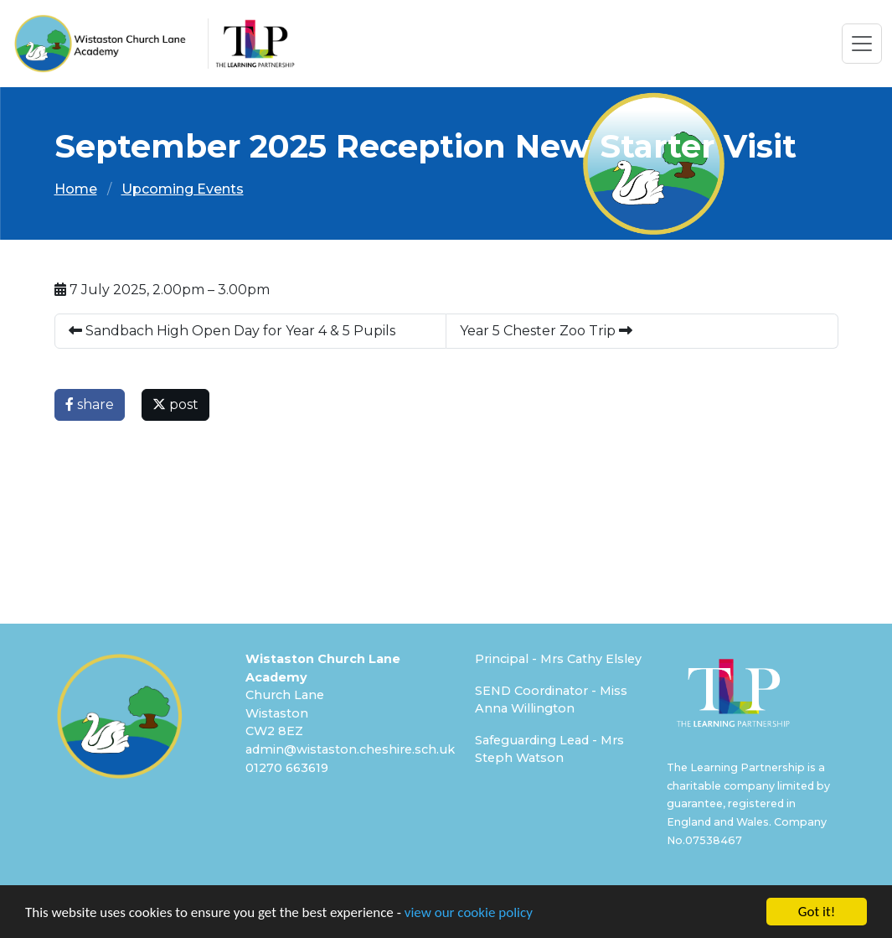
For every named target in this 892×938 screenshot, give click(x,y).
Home (75, 189)
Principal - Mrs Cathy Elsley (558, 658)
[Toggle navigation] (862, 43)
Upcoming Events (182, 189)
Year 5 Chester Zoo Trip (546, 331)
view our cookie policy (469, 913)
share (89, 404)
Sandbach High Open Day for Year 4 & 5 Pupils (232, 331)
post (175, 404)
